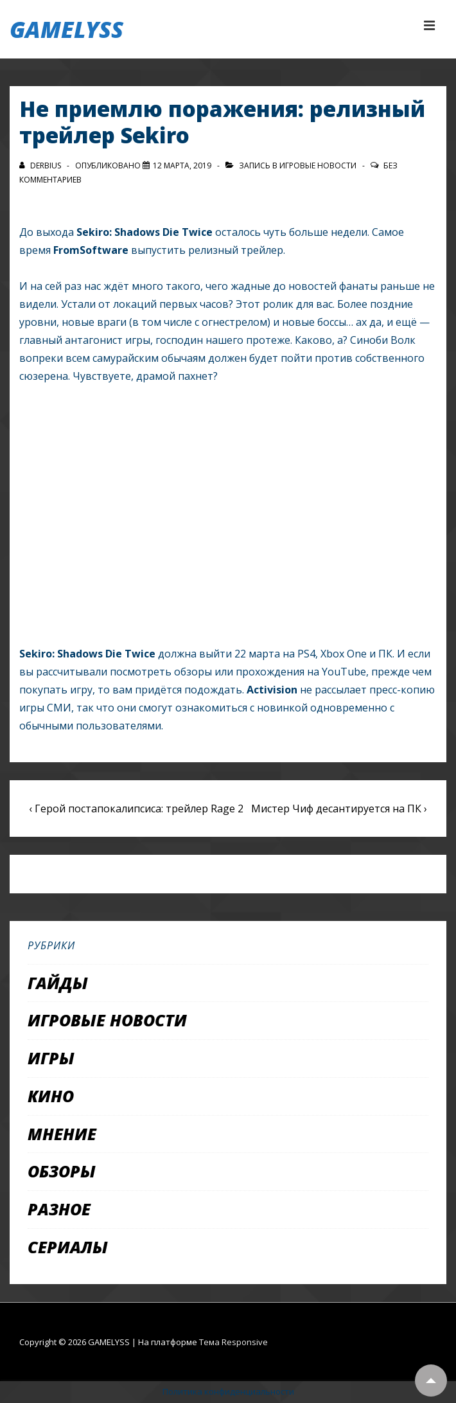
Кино (51, 1096)
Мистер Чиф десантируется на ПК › (339, 808)
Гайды (58, 983)
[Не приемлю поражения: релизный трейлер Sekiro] (182, 165)
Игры (51, 1058)
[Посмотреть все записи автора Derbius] (41, 165)
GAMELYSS (66, 29)
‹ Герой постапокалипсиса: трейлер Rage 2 (136, 808)
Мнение (62, 1134)
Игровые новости (317, 165)
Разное (59, 1209)
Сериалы (68, 1247)
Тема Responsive (233, 1342)
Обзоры (62, 1171)
